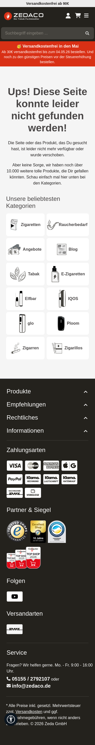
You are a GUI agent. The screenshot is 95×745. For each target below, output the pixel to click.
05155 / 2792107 (31, 679)
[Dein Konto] (68, 16)
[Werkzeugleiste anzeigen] (10, 719)
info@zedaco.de (31, 686)
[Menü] (86, 16)
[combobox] (41, 33)
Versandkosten (28, 712)
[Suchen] (87, 33)
